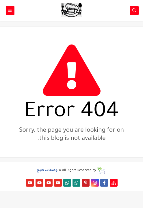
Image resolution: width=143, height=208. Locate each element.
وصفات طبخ (47, 170)
